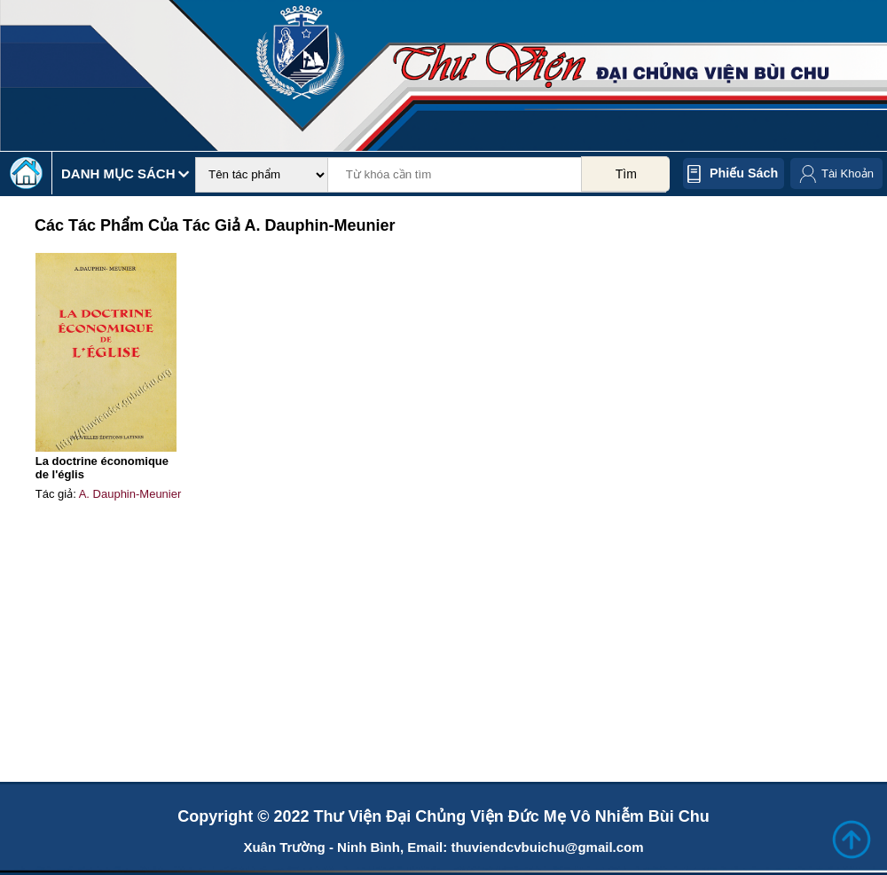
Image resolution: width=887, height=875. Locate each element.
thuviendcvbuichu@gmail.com (547, 847)
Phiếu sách (744, 173)
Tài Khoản (847, 173)
